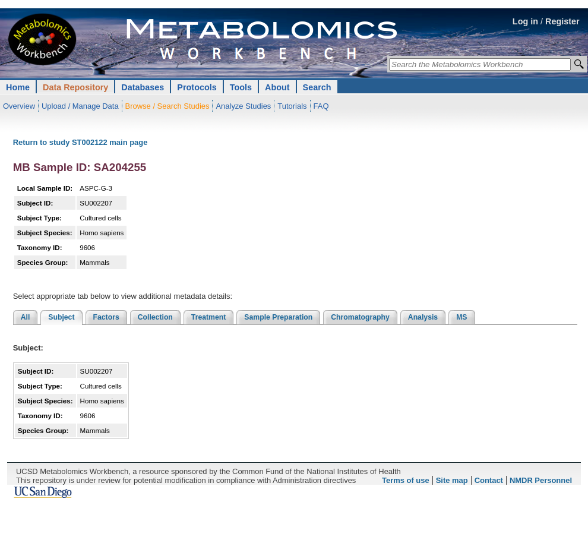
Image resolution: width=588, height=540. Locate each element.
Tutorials (291, 106)
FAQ (321, 106)
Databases (142, 87)
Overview (19, 106)
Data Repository (75, 87)
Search (317, 87)
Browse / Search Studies (167, 106)
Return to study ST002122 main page (80, 142)
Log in (525, 21)
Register (562, 21)
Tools (241, 87)
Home (18, 87)
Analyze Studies (243, 106)
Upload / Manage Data (80, 106)
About (277, 87)
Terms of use (405, 480)
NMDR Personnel (541, 480)
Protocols (196, 87)
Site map (452, 480)
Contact (489, 480)
